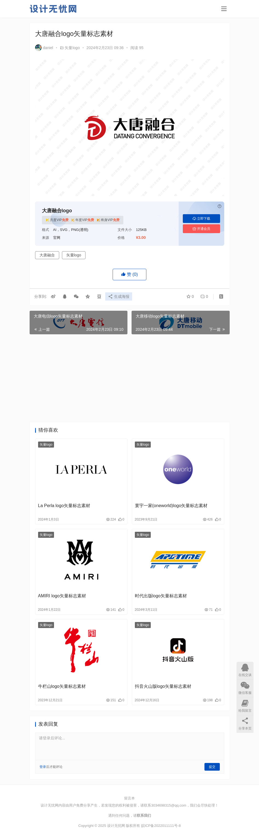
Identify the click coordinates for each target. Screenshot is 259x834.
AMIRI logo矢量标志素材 (62, 595)
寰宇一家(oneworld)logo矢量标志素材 (171, 505)
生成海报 (119, 297)
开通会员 (201, 229)
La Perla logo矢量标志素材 (64, 505)
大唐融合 (47, 255)
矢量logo (72, 48)
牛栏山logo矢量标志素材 (62, 686)
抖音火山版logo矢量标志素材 (163, 686)
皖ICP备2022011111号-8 (161, 826)
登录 (42, 767)
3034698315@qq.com (168, 805)
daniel (44, 47)
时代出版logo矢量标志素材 (161, 595)
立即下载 (201, 218)
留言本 (129, 798)
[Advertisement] (130, 378)
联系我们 (144, 815)
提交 (212, 767)
